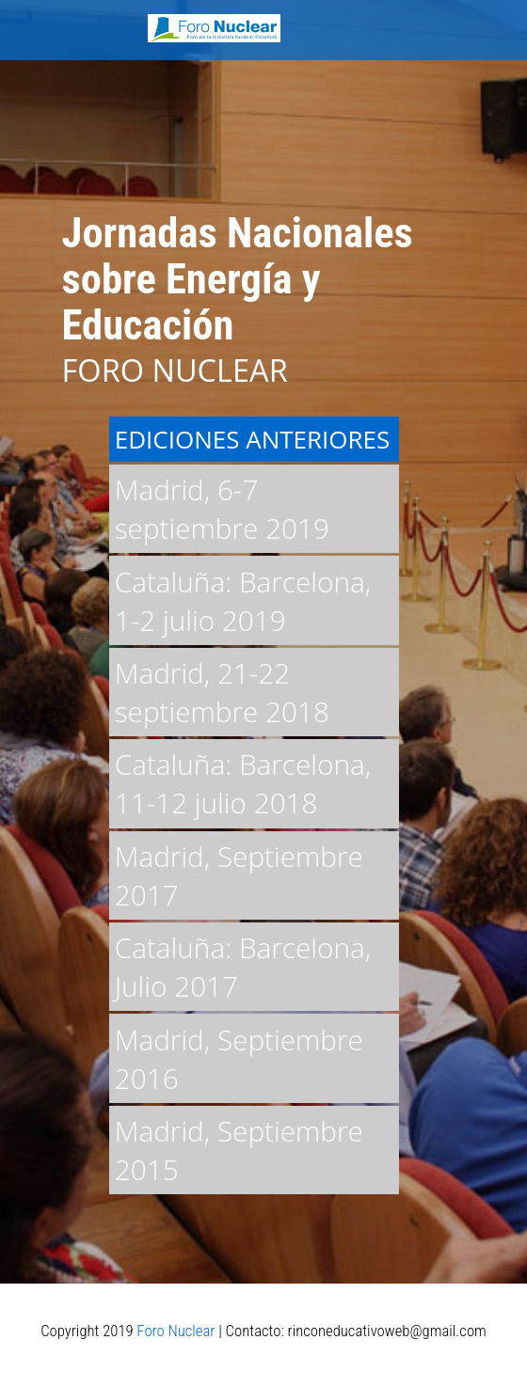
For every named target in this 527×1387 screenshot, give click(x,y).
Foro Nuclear (175, 1330)
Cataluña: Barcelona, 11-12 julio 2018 (243, 783)
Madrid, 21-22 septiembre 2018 (222, 692)
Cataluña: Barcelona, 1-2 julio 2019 (243, 600)
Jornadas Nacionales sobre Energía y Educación (237, 279)
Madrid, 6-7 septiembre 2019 (222, 508)
